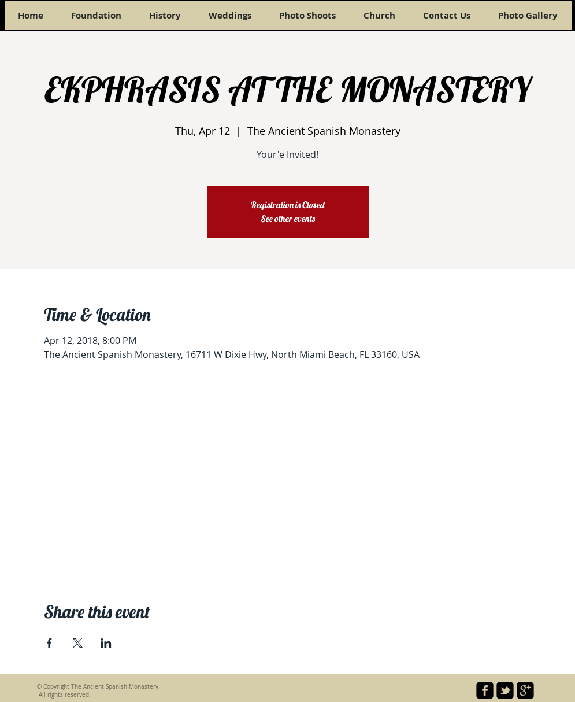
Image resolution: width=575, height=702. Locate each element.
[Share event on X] (77, 643)
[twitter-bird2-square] (505, 690)
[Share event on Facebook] (49, 643)
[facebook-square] (485, 690)
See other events (288, 218)
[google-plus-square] (525, 690)
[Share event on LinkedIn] (106, 643)
